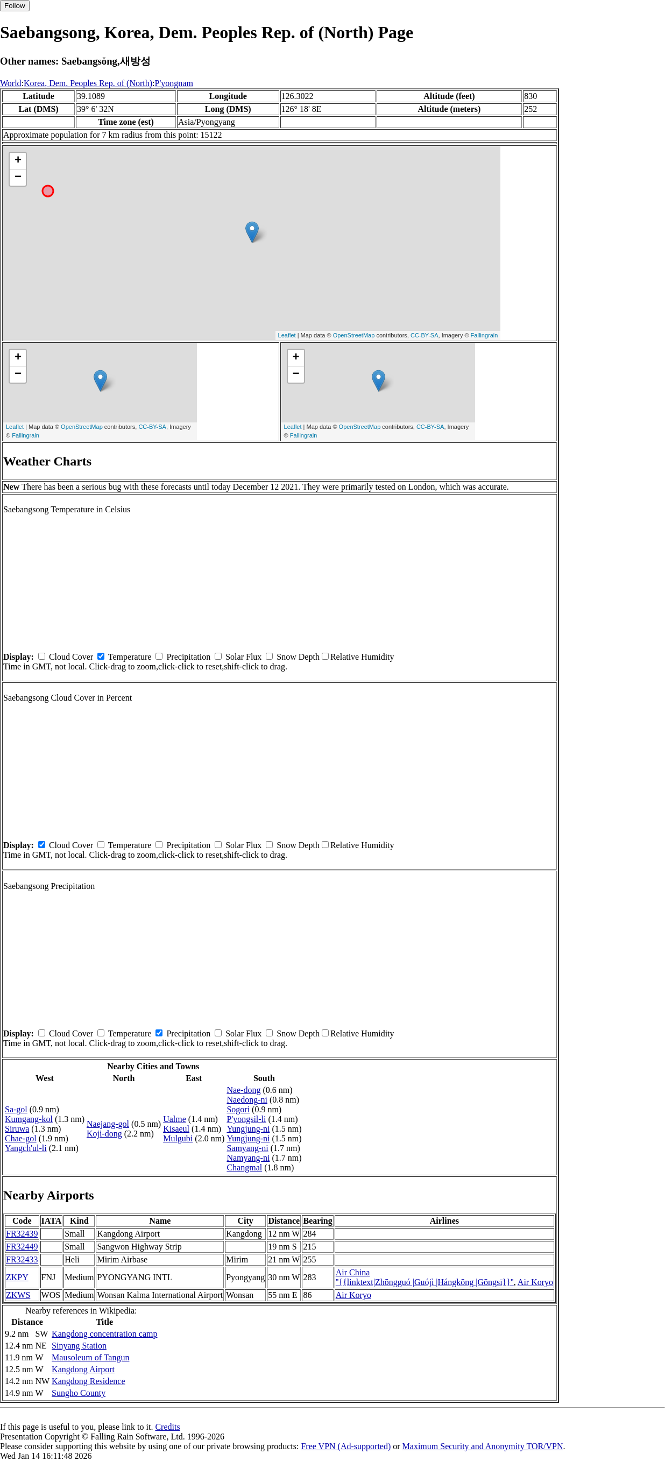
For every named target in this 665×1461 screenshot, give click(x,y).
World (11, 83)
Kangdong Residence (88, 1381)
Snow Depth (298, 656)
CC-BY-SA (424, 335)
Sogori (238, 1109)
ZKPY (17, 1277)
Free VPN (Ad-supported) (346, 1446)
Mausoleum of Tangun (90, 1357)
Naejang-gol (108, 1123)
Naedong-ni (247, 1099)
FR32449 (22, 1246)
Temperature (130, 656)
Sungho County (78, 1393)
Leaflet (287, 335)
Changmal (244, 1167)
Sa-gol (16, 1109)
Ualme (174, 1119)
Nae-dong (243, 1090)
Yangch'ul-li (26, 1148)
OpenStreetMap (354, 335)
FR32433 (22, 1259)
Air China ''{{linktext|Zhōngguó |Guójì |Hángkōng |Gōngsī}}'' (425, 1277)
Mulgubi (178, 1138)
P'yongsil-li (246, 1119)
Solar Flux (243, 656)
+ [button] (18, 161)
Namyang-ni (248, 1157)
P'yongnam (174, 83)
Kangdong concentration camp (104, 1333)
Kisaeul (176, 1128)
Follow (14, 6)
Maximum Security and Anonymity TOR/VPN (482, 1446)
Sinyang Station (79, 1345)
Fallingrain (484, 335)
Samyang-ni (247, 1148)
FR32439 (22, 1233)
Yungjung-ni (248, 1128)
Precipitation (188, 656)
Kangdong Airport (83, 1369)
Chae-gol (21, 1138)
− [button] (18, 178)
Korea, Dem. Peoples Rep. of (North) (88, 83)
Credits (167, 1426)
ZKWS (18, 1295)
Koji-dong (104, 1133)
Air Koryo (535, 1282)
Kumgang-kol (29, 1119)
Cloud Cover (71, 656)
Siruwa (17, 1128)
